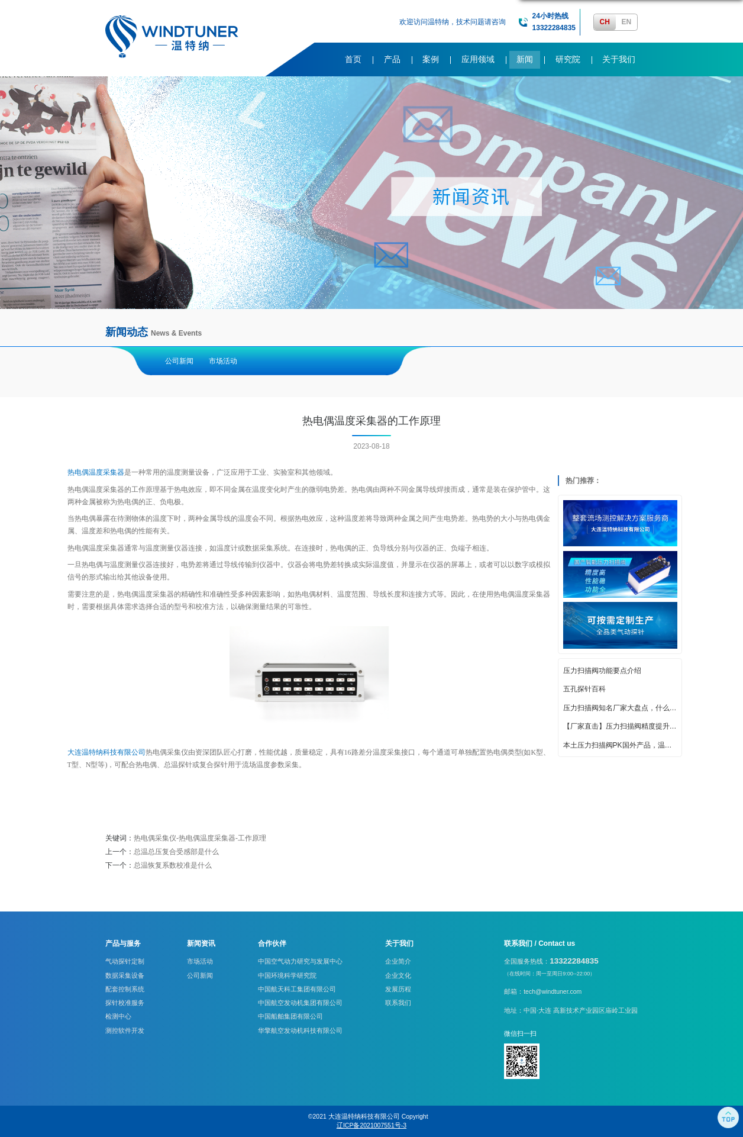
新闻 (524, 59)
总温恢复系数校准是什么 (173, 865)
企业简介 (398, 961)
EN (626, 22)
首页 (353, 59)
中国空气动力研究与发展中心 (300, 961)
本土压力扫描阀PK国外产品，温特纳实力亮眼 (620, 745)
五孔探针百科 (584, 689)
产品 (392, 59)
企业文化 (398, 975)
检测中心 (118, 1016)
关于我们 (618, 59)
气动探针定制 (124, 961)
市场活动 (223, 361)
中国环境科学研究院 (287, 975)
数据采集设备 (124, 975)
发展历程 (398, 989)
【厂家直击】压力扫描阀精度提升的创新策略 (620, 726)
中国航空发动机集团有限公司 (300, 1002)
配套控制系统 (124, 989)
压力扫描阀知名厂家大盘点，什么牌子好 (620, 708)
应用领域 (478, 59)
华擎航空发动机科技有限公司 (300, 1030)
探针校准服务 (124, 1002)
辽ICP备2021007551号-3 (371, 1125)
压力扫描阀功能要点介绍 (602, 670)
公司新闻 (179, 361)
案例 (430, 59)
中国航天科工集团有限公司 (297, 989)
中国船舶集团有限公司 (290, 1016)
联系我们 (398, 1002)
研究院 (567, 59)
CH (605, 22)
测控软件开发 (124, 1030)
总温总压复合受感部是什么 (176, 852)
